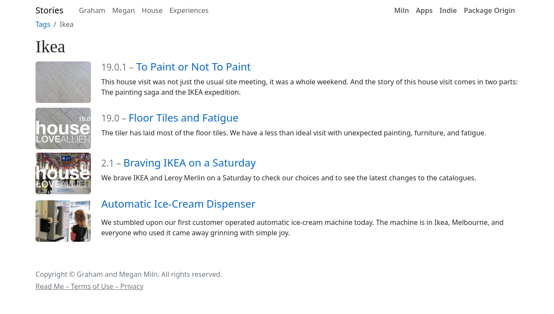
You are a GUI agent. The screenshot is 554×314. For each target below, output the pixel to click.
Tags (42, 24)
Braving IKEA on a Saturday (189, 162)
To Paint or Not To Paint (193, 66)
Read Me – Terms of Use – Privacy (89, 286)
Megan (123, 10)
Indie (448, 10)
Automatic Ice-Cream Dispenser (178, 203)
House (152, 10)
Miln (401, 10)
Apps (424, 10)
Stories (49, 10)
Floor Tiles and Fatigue (183, 117)
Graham (92, 10)
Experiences (189, 10)
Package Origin (489, 10)
